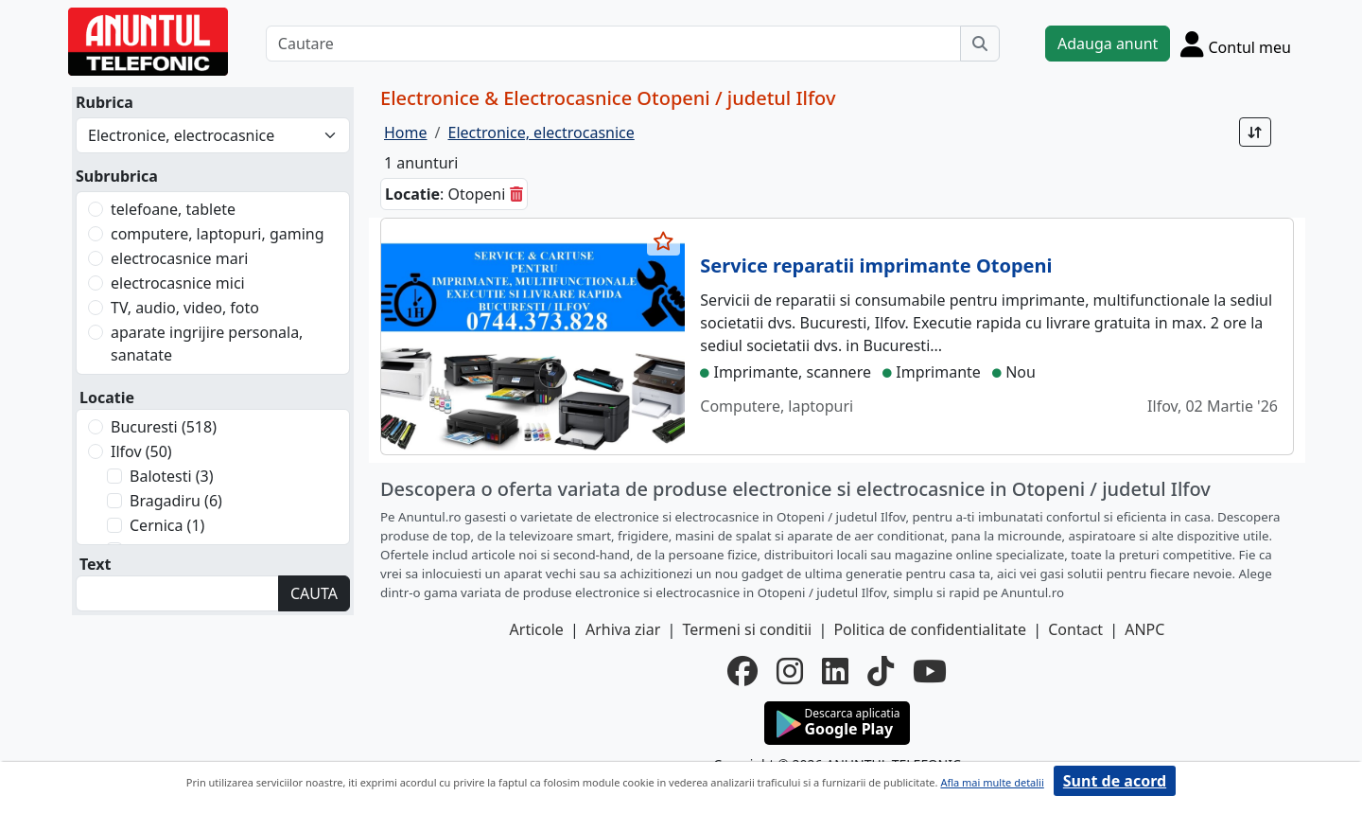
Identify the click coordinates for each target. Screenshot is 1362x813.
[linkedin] (835, 671)
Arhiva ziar (622, 629)
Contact (1075, 629)
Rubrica (104, 102)
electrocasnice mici (178, 283)
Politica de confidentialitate (929, 629)
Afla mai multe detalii (991, 782)
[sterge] (516, 194)
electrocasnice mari (179, 258)
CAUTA (314, 593)
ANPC (1144, 629)
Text (95, 564)
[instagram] (790, 671)
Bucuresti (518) (164, 426)
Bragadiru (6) (176, 500)
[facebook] (742, 671)
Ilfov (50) (141, 451)
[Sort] (1255, 132)
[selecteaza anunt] (664, 241)
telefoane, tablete (173, 209)
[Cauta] (980, 44)
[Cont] (1236, 44)
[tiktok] (880, 671)
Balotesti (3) (171, 476)
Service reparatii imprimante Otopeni (876, 265)
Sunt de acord (1114, 780)
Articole (537, 629)
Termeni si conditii (747, 629)
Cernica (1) (167, 525)
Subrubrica (117, 176)
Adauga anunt (1107, 43)
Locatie (106, 397)
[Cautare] (613, 44)
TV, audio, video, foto (185, 307)
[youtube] (930, 671)
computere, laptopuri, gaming (217, 233)
